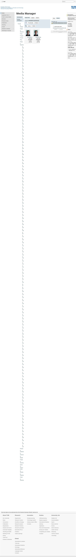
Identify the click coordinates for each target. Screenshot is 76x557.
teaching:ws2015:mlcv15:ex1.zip (61, 22)
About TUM (6, 513)
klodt (23, 199)
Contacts (29, 522)
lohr (23, 239)
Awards (3, 26)
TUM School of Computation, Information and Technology (12, 7)
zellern (23, 434)
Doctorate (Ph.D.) (19, 528)
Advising (41, 522)
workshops (22, 480)
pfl (22, 285)
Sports (52, 520)
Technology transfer (31, 518)
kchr (23, 184)
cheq (23, 78)
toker (23, 367)
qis (22, 288)
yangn (23, 425)
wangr (23, 394)
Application (41, 524)
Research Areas (5, 20)
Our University (6, 516)
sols (23, 336)
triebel (23, 373)
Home (3, 13)
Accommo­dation (55, 518)
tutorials (21, 472)
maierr (23, 242)
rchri (23, 297)
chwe (23, 87)
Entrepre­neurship (31, 516)
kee (23, 187)
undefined (22, 475)
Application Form (5, 15)
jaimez (23, 181)
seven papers (73, 42)
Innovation (30, 513)
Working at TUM (6, 532)
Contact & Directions (7, 537)
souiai (23, 342)
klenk (23, 196)
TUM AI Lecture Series (6, 17)
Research (17, 513)
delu (23, 102)
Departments (6, 524)
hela (23, 172)
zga (23, 437)
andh (23, 50)
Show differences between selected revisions (60, 32)
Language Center (19, 549)
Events (53, 524)
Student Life (54, 516)
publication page (70, 35)
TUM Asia (17, 541)
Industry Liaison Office (32, 520)
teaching (21, 462)
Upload (32, 17)
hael (23, 163)
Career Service (54, 528)
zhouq (23, 446)
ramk (23, 294)
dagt (23, 99)
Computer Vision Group (5, 6)
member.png (38, 37)
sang (23, 306)
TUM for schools (55, 532)
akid (23, 47)
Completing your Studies (44, 530)
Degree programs (43, 518)
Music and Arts (54, 522)
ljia (22, 233)
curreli (23, 96)
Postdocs (17, 530)
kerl (23, 190)
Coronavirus (5, 520)
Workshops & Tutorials (6, 30)
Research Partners (19, 524)
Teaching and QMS (7, 530)
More (69, 57)
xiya (23, 422)
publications (22, 451)
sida (23, 333)
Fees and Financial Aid (44, 526)
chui (23, 84)
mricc (23, 266)
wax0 (23, 397)
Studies (41, 513)
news (22, 448)
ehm (23, 120)
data (22, 28)
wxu (23, 419)
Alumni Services (55, 526)
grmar (23, 157)
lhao (23, 227)
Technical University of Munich (7, 8)
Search (37, 17)
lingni (23, 230)
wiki (21, 477)
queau (23, 291)
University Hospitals (7, 528)
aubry (23, 56)
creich (23, 90)
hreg (23, 178)
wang (23, 391)
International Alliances (20, 547)
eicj (21, 33)
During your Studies (43, 528)
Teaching (4, 24)
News (4, 518)
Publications (4, 22)
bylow (23, 75)
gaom (23, 142)
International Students (44, 520)
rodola (23, 300)
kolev (23, 206)
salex (23, 303)
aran (23, 53)
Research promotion (19, 526)
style (22, 459)
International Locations (20, 539)
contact (21, 26)
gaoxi (23, 145)
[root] (20, 23)
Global (17, 537)
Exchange (17, 545)
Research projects (19, 522)
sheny (23, 330)
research (22, 454)
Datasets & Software (6, 28)
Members (4, 18)
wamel (23, 388)
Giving (4, 533)
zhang (23, 440)
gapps (22, 35)
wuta (23, 416)
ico (21, 39)
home (22, 37)
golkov (23, 154)
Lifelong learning (43, 516)
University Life (55, 513)
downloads (22, 31)
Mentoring (53, 530)
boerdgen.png (30, 37)
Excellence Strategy (19, 520)
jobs (22, 41)
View (54, 18)
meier (23, 251)
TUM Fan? (5, 535)
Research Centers (19, 518)
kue (23, 212)
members (22, 44)
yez (23, 431)
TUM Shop (53, 533)
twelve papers (73, 32)
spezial (21, 457)
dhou (23, 111)
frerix (23, 139)
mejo (23, 257)
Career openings (18, 532)
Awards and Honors (7, 526)
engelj (23, 133)
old (22, 279)
